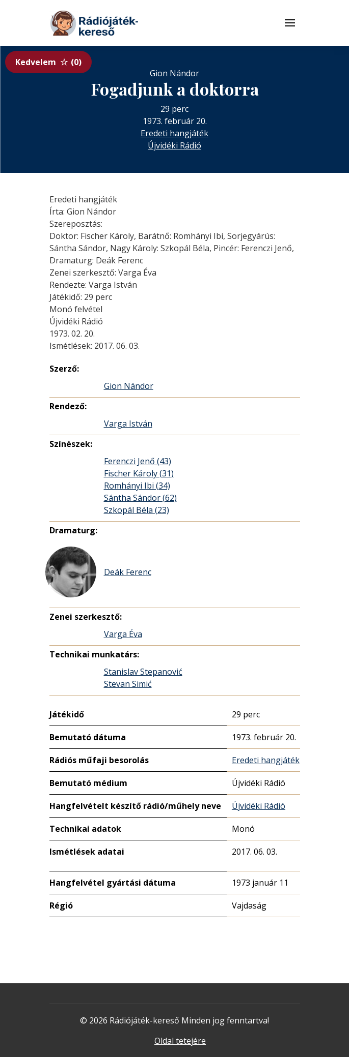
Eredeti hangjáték (174, 133)
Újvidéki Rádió (174, 145)
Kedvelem (48, 62)
